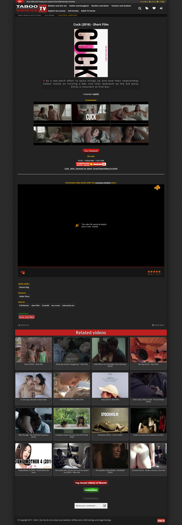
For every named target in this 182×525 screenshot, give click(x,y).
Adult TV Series (88, 10)
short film (35, 305)
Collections (91, 490)
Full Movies (49, 15)
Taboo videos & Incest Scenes (29, 15)
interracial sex (68, 305)
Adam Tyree (24, 296)
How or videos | (152, 1)
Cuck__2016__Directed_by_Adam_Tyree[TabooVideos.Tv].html (91, 168)
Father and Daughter (79, 5)
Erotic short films (26, 317)
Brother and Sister (100, 5)
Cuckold (45, 305)
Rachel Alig (24, 287)
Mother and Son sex (57, 5)
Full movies (73, 10)
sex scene (55, 305)
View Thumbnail (91, 151)
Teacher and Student (121, 5)
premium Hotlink (102, 183)
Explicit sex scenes (56, 10)
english (96, 94)
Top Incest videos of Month (91, 482)
